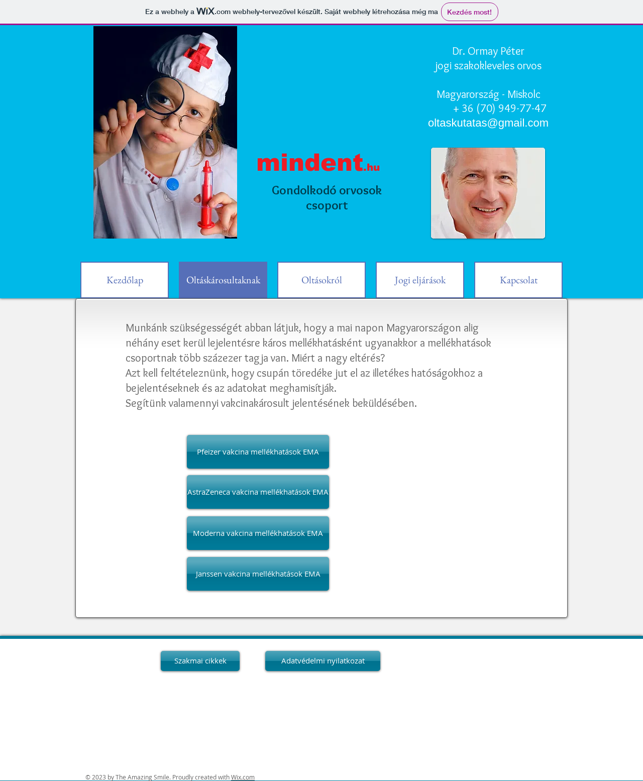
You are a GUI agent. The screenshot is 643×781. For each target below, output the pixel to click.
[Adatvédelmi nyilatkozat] (322, 661)
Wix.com (243, 777)
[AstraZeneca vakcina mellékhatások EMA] (258, 492)
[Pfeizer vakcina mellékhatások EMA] (258, 452)
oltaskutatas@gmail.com (488, 123)
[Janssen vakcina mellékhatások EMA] (258, 574)
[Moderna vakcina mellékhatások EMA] (258, 533)
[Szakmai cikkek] (200, 661)
